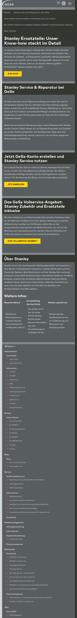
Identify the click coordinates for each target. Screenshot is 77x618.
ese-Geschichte (14, 363)
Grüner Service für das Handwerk (21, 577)
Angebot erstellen (15, 539)
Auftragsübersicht (15, 484)
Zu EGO (11, 445)
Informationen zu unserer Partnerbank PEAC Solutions (29, 597)
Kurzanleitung (34, 329)
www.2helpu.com (15, 466)
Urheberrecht (13, 395)
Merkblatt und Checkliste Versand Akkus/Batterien (27, 504)
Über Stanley (10, 31)
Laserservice (62, 318)
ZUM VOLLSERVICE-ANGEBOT (22, 241)
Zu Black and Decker (16, 429)
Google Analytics (14, 407)
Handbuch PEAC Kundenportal (20, 601)
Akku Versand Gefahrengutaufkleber (22, 508)
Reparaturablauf (16, 328)
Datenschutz (13, 399)
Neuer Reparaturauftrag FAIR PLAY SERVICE (25, 480)
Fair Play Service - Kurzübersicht (21, 573)
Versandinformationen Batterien (20, 500)
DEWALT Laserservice (16, 561)
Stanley (7, 13)
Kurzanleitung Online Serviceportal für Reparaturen (28, 512)
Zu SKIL (11, 449)
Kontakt (11, 376)
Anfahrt (11, 372)
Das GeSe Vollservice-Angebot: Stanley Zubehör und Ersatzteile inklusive (38, 25)
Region (10, 346)
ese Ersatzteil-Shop (16, 462)
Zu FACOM (12, 437)
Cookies (11, 403)
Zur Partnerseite (14, 421)
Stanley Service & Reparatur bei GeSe (31, 13)
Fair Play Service (14, 569)
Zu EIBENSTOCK (15, 441)
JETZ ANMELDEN (16, 184)
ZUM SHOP (13, 74)
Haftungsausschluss (16, 392)
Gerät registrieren (15, 488)
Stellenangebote (14, 615)
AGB (10, 384)
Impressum (12, 379)
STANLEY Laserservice (17, 557)
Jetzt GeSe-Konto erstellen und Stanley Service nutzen (29, 19)
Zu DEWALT (13, 425)
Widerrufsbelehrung (16, 387)
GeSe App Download (16, 565)
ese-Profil (12, 359)
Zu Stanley (12, 433)
